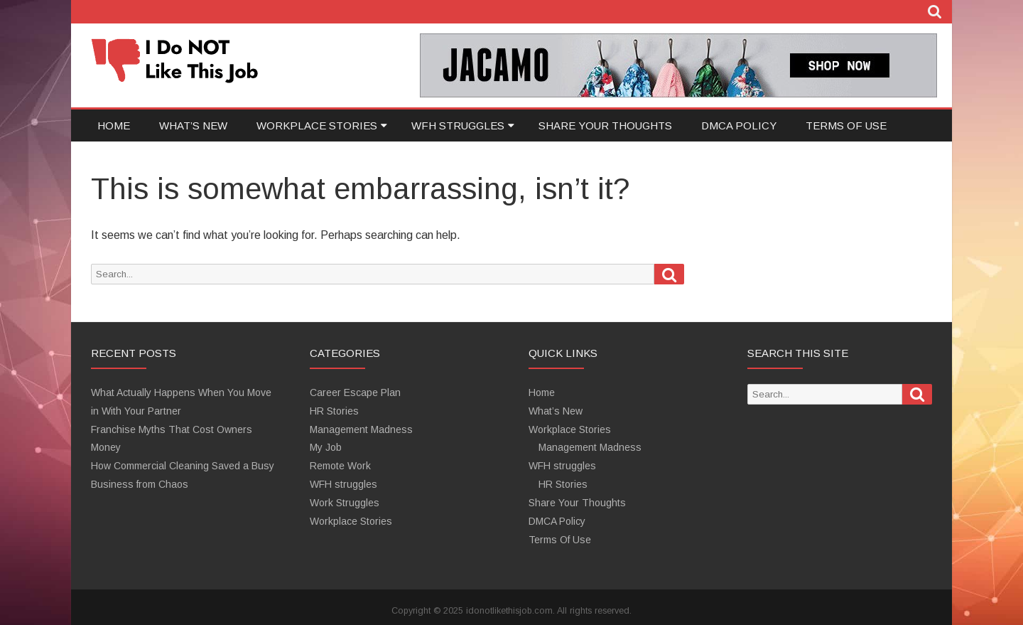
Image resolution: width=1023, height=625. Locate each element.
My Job (326, 447)
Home (113, 125)
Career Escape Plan (355, 392)
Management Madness (361, 429)
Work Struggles (344, 502)
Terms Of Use (846, 125)
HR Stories (334, 411)
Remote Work (340, 465)
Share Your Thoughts (605, 125)
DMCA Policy (738, 125)
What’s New (193, 125)
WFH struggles (457, 125)
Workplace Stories (316, 125)
